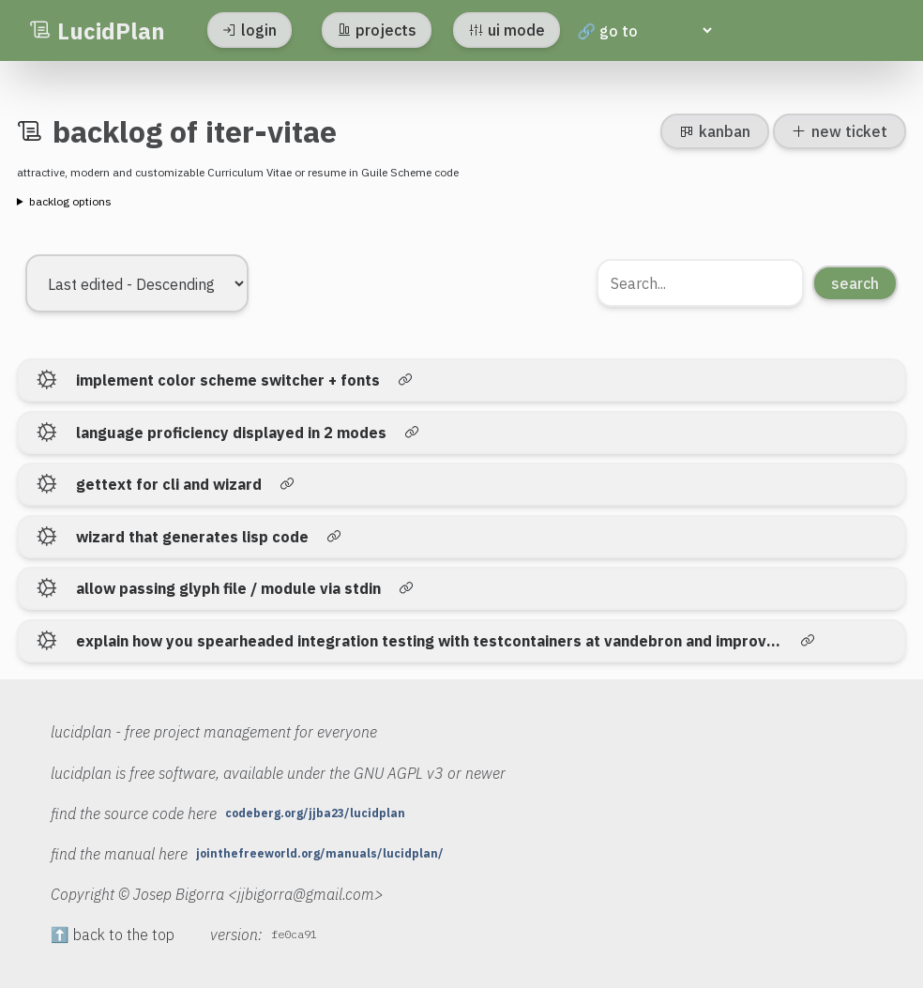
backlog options (70, 201)
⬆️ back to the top (112, 934)
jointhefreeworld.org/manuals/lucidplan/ (320, 853)
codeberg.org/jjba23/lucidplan (315, 813)
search (855, 283)
